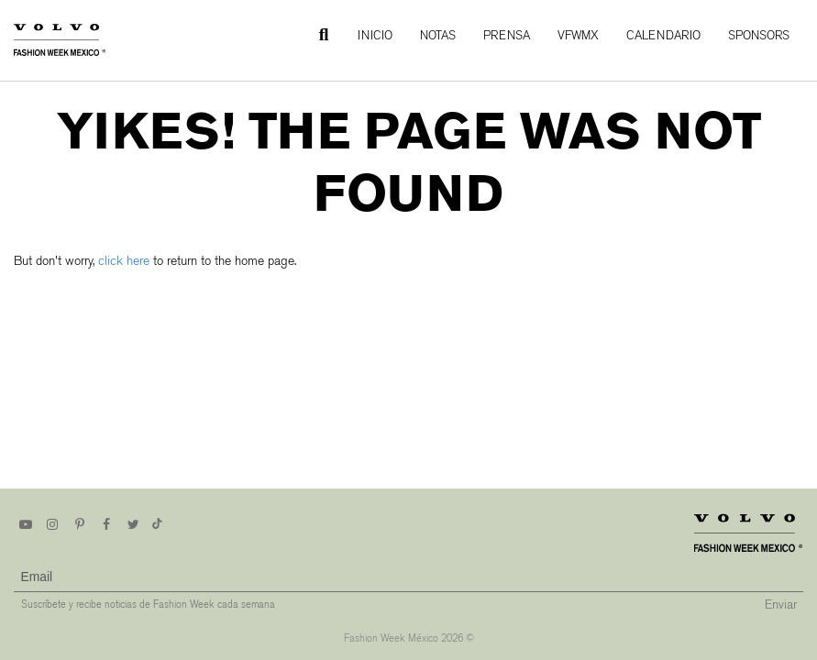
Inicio (375, 35)
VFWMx (578, 35)
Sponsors (758, 35)
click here (123, 261)
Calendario (663, 35)
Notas (438, 35)
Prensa (506, 35)
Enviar (781, 604)
